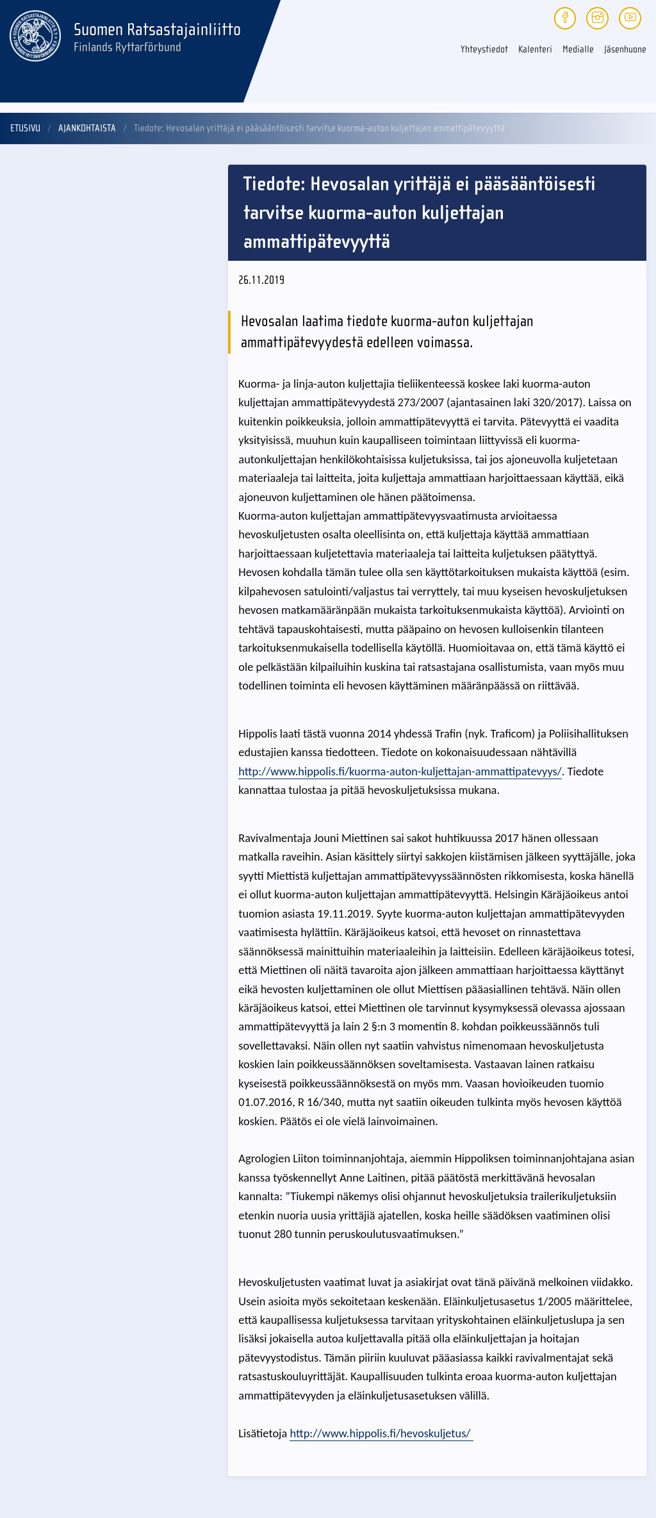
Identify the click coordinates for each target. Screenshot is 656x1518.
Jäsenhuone (625, 49)
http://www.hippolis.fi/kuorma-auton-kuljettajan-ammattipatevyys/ (400, 771)
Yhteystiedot (484, 49)
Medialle (578, 49)
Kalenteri (535, 49)
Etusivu (25, 128)
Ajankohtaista (87, 128)
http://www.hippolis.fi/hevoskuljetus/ (381, 1433)
